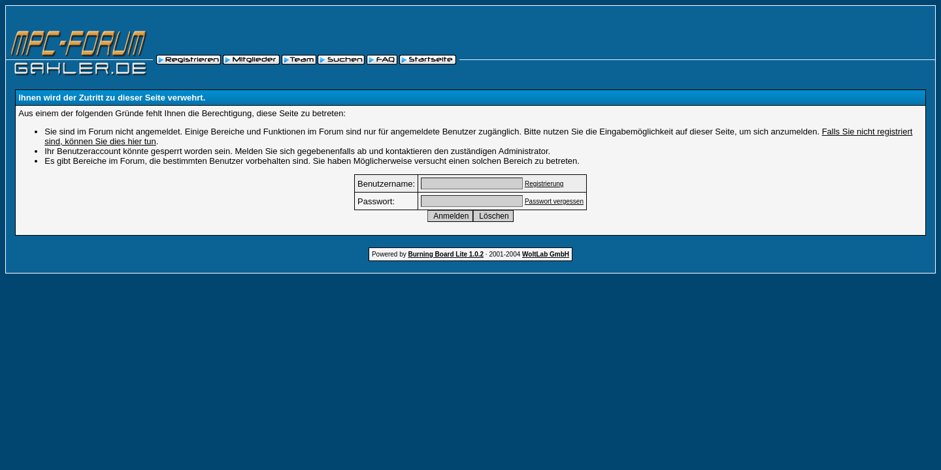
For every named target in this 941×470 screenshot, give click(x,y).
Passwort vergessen (554, 201)
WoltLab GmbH (545, 254)
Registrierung (544, 183)
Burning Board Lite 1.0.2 (446, 254)
